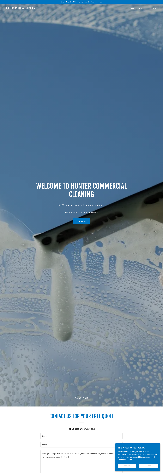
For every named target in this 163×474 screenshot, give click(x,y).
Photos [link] (141, 8)
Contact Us (82, 221)
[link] (20, 8)
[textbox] (81, 436)
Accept (148, 467)
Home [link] (131, 8)
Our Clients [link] (153, 8)
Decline (127, 467)
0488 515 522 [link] (81, 398)
